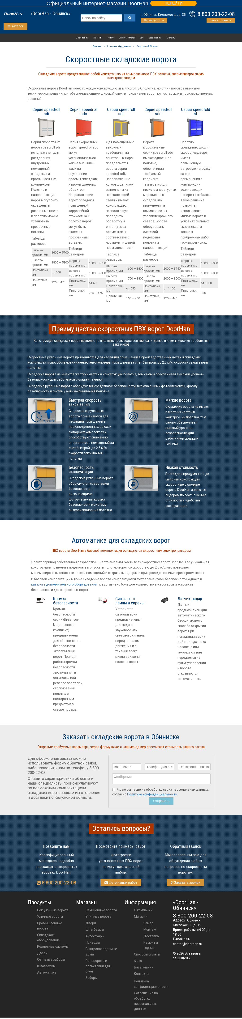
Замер (148, 924)
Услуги (111, 37)
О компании (82, 37)
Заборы (91, 979)
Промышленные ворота (49, 927)
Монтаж (149, 931)
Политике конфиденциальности (152, 796)
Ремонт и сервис (150, 946)
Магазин (97, 37)
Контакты (170, 37)
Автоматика (46, 974)
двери (91, 924)
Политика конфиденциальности (151, 985)
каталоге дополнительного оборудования (64, 584)
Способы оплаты (127, 37)
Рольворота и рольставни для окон (98, 967)
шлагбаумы (95, 931)
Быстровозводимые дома (101, 952)
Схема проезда (154, 20)
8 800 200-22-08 (216, 14)
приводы (93, 944)
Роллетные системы (53, 948)
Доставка (151, 937)
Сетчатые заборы (51, 961)
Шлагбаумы (46, 967)
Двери (42, 954)
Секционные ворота (53, 911)
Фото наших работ (120, 884)
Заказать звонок (221, 20)
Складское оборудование (48, 938)
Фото (141, 37)
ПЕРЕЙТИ (173, 3)
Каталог (15, 26)
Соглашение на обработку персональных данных (146, 1002)
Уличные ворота (50, 918)
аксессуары (95, 937)
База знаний (155, 37)
